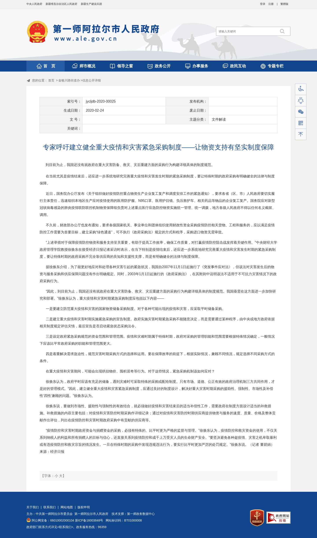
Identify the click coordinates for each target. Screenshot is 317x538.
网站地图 (67, 507)
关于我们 (32, 507)
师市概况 (87, 66)
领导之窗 (125, 66)
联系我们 (49, 507)
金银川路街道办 (69, 80)
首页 (51, 80)
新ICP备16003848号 (89, 520)
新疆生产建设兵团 (91, 4)
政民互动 (238, 66)
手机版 (300, 123)
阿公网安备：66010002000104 (53, 520)
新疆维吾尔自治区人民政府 (61, 4)
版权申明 (83, 507)
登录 (262, 4)
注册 (271, 4)
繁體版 (284, 4)
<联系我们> (65, 527)
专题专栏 (276, 66)
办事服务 (200, 66)
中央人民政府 (34, 4)
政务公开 (163, 66)
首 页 (49, 66)
